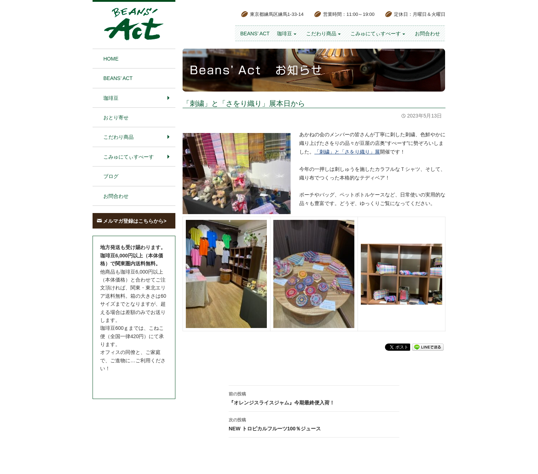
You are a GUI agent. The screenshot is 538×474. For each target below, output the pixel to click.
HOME (110, 59)
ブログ (110, 176)
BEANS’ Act (254, 33)
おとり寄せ (116, 117)
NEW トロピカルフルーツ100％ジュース (314, 423)
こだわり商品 (321, 33)
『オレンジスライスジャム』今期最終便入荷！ (314, 398)
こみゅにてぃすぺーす (375, 33)
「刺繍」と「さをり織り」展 (347, 152)
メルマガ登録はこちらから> (134, 221)
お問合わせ (427, 33)
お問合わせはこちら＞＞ (128, 382)
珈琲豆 (284, 33)
